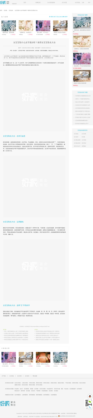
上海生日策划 (25, 382)
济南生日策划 (54, 382)
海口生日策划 (82, 382)
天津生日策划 (32, 382)
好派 (29, 413)
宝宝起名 (11, 10)
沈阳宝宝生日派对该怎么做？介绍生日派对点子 (47, 335)
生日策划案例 (51, 2)
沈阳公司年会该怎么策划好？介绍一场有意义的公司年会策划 (49, 339)
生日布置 (64, 2)
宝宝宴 (5, 10)
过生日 (21, 388)
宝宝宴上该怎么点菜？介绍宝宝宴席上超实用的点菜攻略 (17, 333)
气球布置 (38, 390)
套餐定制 (37, 2)
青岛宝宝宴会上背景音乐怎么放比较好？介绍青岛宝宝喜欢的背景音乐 (17, 337)
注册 (83, 2)
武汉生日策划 (25, 384)
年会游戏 (17, 388)
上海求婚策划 (25, 394)
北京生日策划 (18, 382)
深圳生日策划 (75, 382)
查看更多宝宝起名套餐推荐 (58, 16)
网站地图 (35, 376)
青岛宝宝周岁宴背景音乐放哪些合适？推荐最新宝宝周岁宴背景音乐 (17, 335)
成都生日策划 (18, 384)
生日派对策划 (38, 413)
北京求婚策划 (18, 394)
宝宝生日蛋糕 (43, 388)
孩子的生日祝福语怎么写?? (82, 123)
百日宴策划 (26, 388)
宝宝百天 (33, 390)
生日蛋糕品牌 (73, 388)
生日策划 (77, 2)
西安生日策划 (32, 384)
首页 (25, 2)
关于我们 (4, 376)
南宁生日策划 (39, 384)
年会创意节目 (50, 388)
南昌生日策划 (61, 382)
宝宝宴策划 (27, 65)
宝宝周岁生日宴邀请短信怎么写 (83, 95)
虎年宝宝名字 (77, 146)
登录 (89, 2)
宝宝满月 (51, 390)
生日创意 (28, 390)
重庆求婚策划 (39, 394)
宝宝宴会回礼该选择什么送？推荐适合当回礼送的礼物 (49, 333)
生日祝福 (84, 140)
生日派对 (76, 136)
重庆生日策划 (39, 382)
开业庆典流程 (45, 390)
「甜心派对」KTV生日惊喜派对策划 (82, 66)
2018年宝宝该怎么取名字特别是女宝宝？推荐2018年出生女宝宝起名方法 (49, 331)
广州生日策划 (68, 382)
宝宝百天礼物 (57, 388)
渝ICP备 (52, 416)
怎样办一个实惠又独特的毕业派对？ (84, 99)
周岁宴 (31, 388)
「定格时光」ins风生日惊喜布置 (81, 48)
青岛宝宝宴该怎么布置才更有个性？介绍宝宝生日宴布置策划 (17, 339)
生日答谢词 (79, 388)
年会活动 (66, 388)
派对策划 (84, 143)
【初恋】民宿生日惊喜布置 (79, 83)
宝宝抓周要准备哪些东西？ (81, 120)
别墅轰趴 (84, 146)
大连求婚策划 (54, 394)
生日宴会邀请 (77, 140)
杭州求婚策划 (46, 394)
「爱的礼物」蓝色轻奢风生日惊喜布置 (82, 30)
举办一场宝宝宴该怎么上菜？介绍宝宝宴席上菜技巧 (16, 331)
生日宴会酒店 (77, 143)
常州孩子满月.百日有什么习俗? (82, 117)
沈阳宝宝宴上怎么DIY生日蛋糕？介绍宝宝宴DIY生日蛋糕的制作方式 (49, 337)
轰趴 (62, 388)
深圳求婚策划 (32, 394)
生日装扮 (36, 388)
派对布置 (23, 390)
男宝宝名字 (17, 390)
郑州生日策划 (46, 382)
